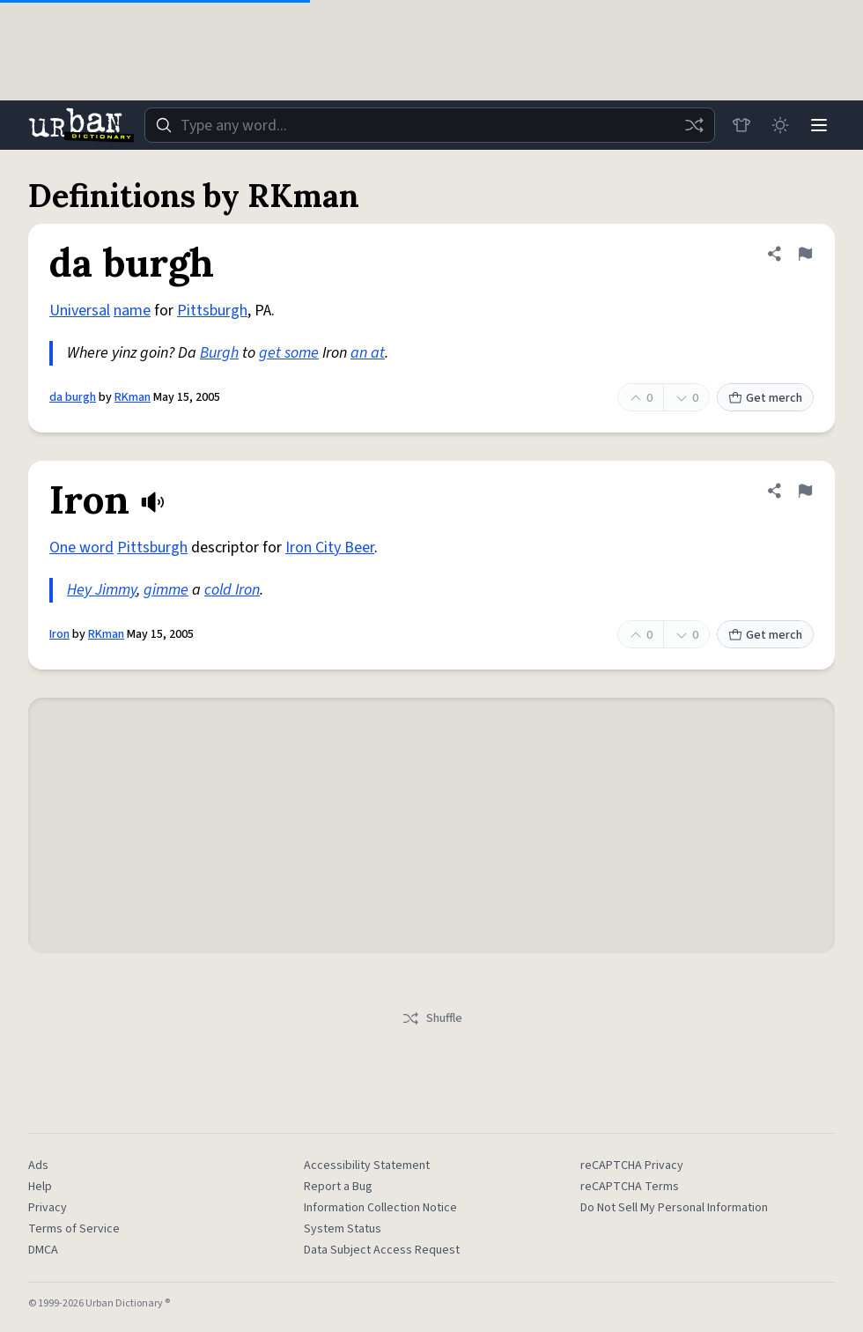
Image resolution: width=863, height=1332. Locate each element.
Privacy (47, 1208)
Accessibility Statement (367, 1165)
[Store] (741, 125)
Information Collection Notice (380, 1208)
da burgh (72, 397)
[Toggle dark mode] (780, 125)
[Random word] (693, 125)
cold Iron (232, 590)
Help (40, 1186)
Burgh (219, 353)
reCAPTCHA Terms (629, 1186)
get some (289, 353)
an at (367, 353)
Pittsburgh (212, 311)
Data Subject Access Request (382, 1250)
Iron (59, 634)
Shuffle (432, 1018)
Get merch (765, 398)
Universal (79, 311)
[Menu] (819, 125)
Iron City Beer (329, 547)
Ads (38, 1165)
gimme (166, 590)
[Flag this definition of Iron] (805, 491)
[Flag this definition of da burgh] (805, 254)
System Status (342, 1229)
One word (81, 547)
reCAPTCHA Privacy (631, 1165)
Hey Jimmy (101, 590)
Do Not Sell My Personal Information (674, 1208)
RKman (132, 397)
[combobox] (429, 125)
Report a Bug (338, 1186)
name (132, 311)
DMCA (43, 1250)
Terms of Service (74, 1229)
